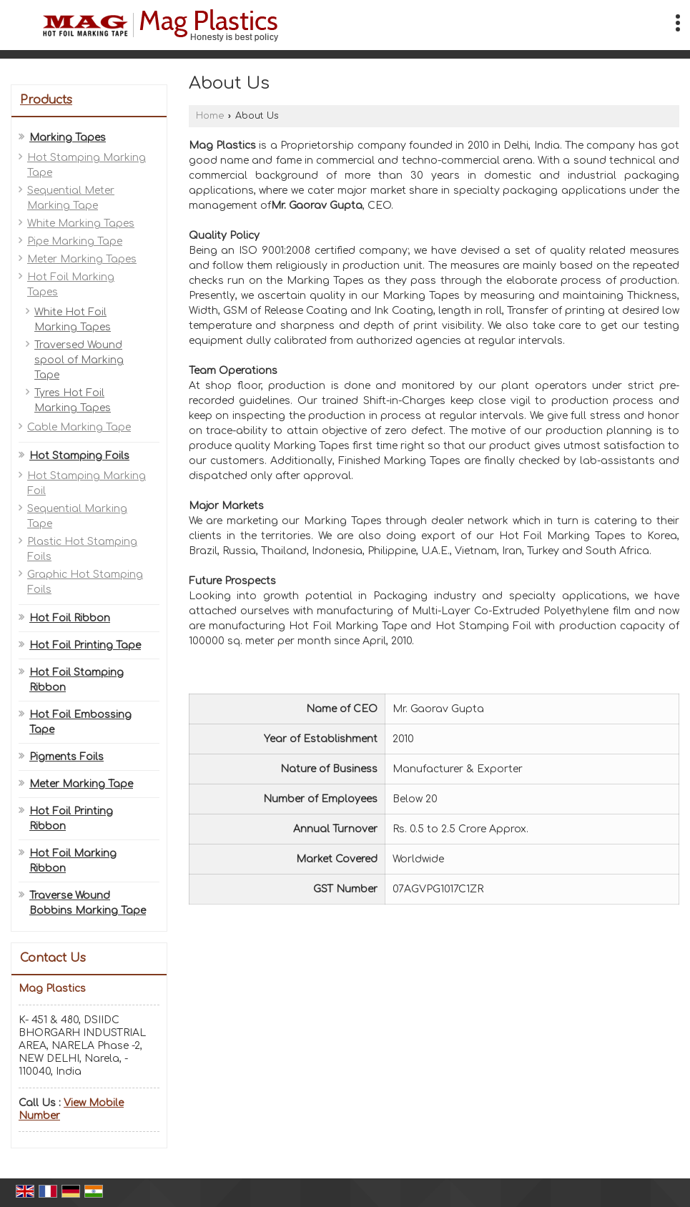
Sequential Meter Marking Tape (70, 198)
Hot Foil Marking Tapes (70, 284)
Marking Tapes (67, 137)
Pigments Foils (66, 757)
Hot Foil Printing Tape (85, 645)
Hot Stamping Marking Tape (86, 165)
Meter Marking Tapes (82, 259)
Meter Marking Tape (81, 784)
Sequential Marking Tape (77, 516)
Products (46, 100)
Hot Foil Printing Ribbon (71, 819)
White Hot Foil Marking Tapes (72, 319)
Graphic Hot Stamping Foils (85, 582)
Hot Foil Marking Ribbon (73, 861)
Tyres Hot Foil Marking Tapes (72, 400)
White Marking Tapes (80, 223)
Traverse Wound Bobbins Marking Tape (87, 903)
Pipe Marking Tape (74, 241)
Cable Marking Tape (79, 427)
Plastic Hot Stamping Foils (82, 549)
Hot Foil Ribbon (69, 618)
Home (210, 116)
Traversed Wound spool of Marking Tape (79, 360)
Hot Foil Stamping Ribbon (76, 680)
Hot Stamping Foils (79, 455)
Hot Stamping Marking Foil (86, 483)
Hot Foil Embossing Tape (80, 722)
